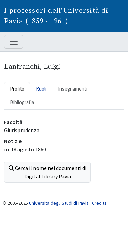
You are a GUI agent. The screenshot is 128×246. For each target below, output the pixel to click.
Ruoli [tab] (41, 88)
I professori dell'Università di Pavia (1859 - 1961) (56, 16)
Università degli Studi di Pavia (59, 203)
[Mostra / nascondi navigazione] (13, 42)
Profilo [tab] (17, 88)
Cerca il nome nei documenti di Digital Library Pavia (47, 172)
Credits (99, 203)
